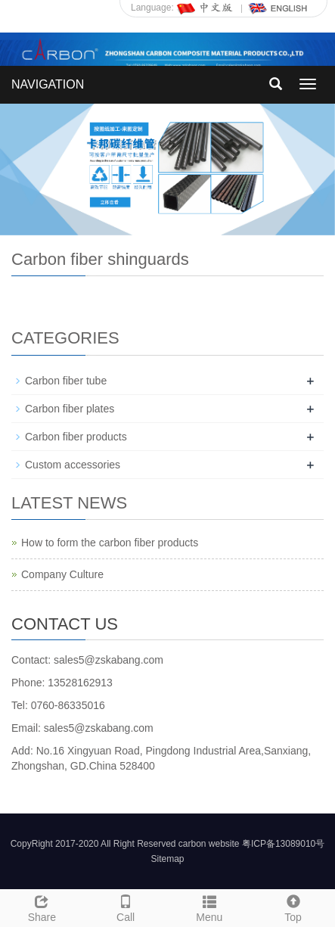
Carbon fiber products (76, 437)
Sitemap (167, 859)
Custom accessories (72, 465)
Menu (210, 906)
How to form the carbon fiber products (109, 543)
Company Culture (62, 574)
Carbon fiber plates (69, 409)
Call (126, 906)
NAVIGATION (47, 84)
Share (42, 906)
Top (293, 906)
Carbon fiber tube (66, 381)
